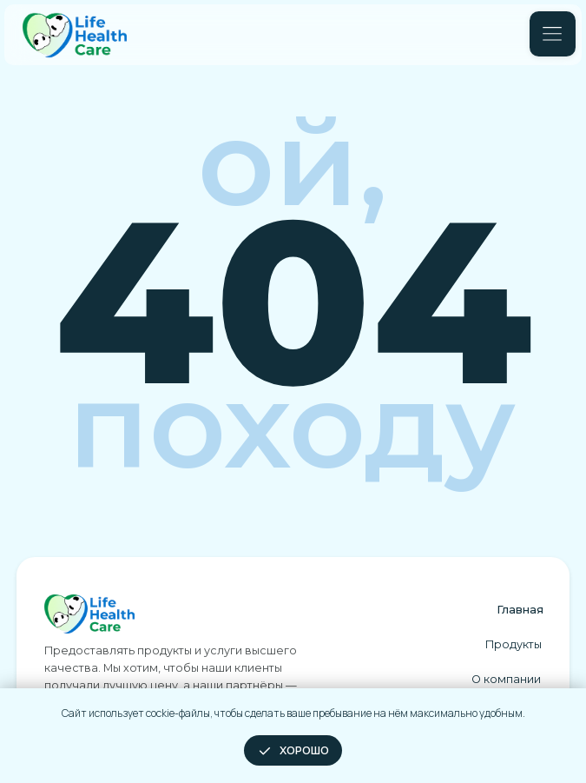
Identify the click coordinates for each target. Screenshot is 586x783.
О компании (506, 679)
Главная (520, 609)
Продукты (513, 644)
